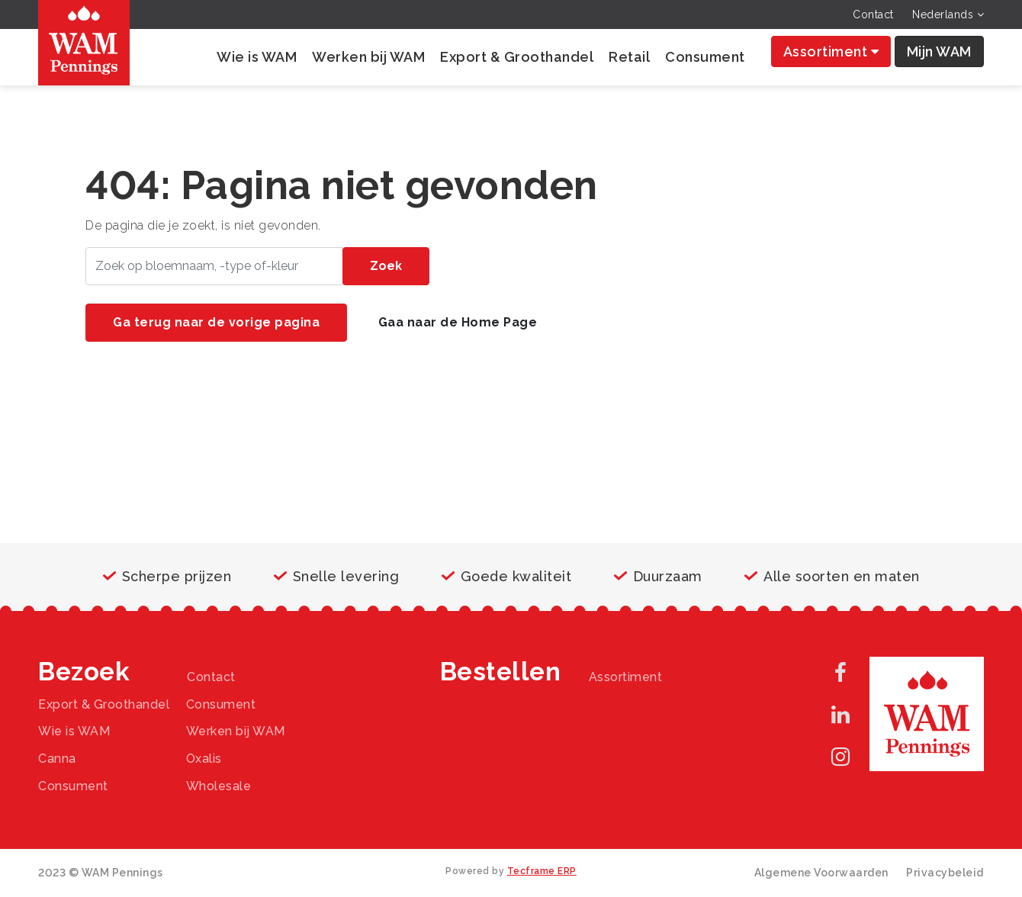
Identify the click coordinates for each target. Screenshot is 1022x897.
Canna (57, 758)
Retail (629, 57)
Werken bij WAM (368, 57)
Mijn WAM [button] (939, 51)
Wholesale (219, 786)
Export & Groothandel (516, 57)
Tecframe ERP (542, 871)
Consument (705, 57)
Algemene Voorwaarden (821, 872)
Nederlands (948, 14)
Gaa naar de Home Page (458, 322)
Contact (873, 14)
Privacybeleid (945, 872)
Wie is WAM (257, 57)
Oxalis (204, 758)
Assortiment (831, 51)
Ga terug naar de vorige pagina (216, 322)
